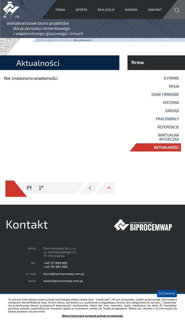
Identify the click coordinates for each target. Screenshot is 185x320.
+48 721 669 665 (55, 263)
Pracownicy (167, 118)
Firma (60, 9)
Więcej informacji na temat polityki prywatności (92, 315)
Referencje (168, 127)
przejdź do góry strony (104, 188)
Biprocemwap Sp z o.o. (145, 225)
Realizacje (106, 9)
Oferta (81, 9)
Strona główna (47, 40)
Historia (171, 102)
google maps (146, 288)
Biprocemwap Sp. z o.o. (11, 8)
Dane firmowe (165, 94)
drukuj (29, 188)
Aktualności (166, 147)
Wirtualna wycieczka (168, 137)
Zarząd (172, 110)
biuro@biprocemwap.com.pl (63, 273)
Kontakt (155, 9)
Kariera (131, 9)
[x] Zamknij (167, 293)
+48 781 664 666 (55, 266)
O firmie (171, 78)
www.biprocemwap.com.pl (63, 281)
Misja (174, 86)
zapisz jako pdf (41, 188)
